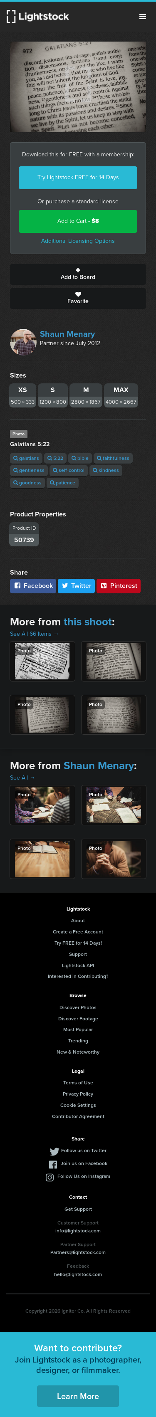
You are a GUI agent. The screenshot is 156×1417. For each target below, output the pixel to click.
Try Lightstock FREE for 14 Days (78, 177)
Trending (78, 1040)
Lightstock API (78, 965)
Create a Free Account (78, 932)
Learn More (78, 1396)
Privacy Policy (78, 1094)
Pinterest (118, 585)
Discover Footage (78, 1018)
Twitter (76, 585)
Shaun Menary (67, 334)
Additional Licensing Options (78, 241)
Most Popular (78, 1029)
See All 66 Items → (34, 634)
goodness (27, 482)
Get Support (78, 1209)
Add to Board (78, 274)
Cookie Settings (78, 1105)
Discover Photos (78, 1007)
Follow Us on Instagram (83, 1176)
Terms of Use (78, 1082)
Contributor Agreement (78, 1116)
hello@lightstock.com (78, 1274)
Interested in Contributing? (78, 976)
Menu (142, 16)
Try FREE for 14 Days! (78, 943)
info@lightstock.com (78, 1230)
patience (62, 482)
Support (78, 954)
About (78, 920)
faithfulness (113, 458)
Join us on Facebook (84, 1163)
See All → (22, 777)
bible (80, 458)
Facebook (33, 585)
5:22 (55, 458)
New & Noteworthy (78, 1052)
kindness (106, 470)
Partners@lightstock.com (78, 1252)
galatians (26, 458)
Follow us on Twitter (83, 1150)
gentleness (29, 470)
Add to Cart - (78, 221)
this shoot (88, 622)
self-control (68, 470)
